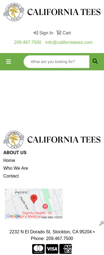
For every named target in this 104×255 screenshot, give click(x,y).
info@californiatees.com (69, 42)
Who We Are (15, 168)
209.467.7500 (27, 42)
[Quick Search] (57, 61)
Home (9, 160)
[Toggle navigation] (8, 62)
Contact (11, 176)
